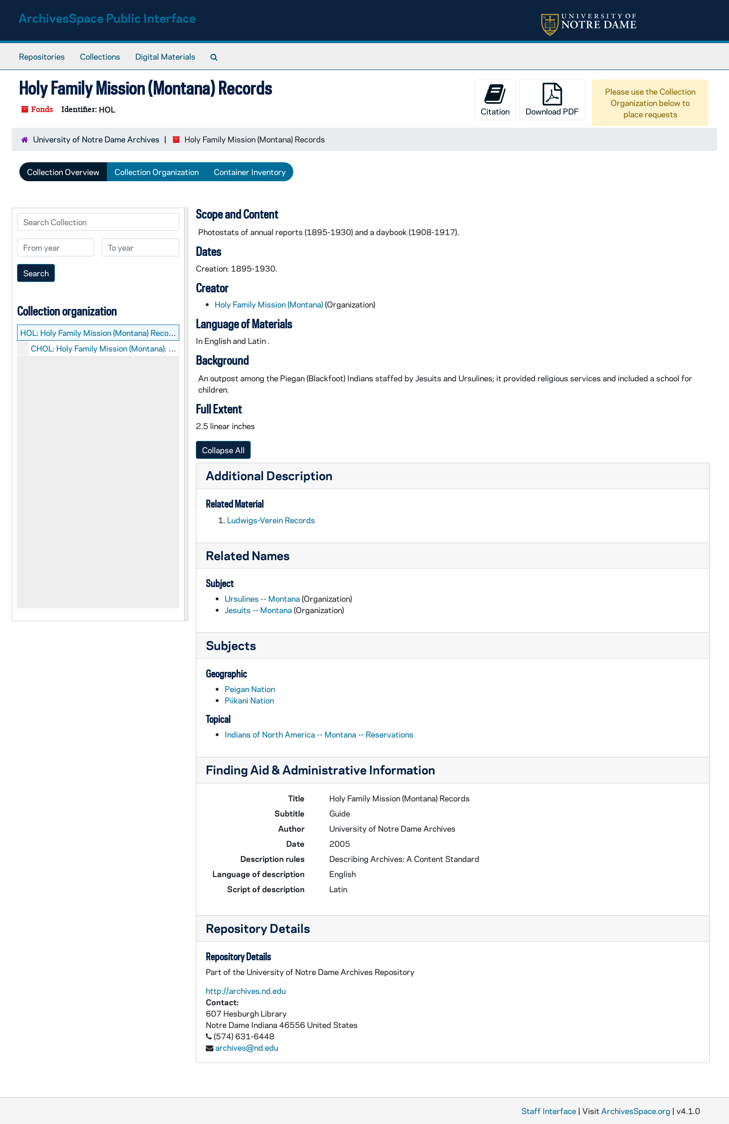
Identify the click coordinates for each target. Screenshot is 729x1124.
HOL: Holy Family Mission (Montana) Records (100, 332)
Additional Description (269, 475)
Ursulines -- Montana (262, 598)
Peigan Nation (250, 689)
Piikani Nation (249, 700)
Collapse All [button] (223, 450)
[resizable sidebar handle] (186, 414)
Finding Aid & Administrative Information (320, 769)
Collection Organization (156, 172)
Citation (495, 99)
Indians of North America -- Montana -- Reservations (319, 734)
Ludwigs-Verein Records (271, 520)
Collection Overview (63, 172)
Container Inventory (250, 172)
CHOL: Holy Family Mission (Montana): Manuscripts (122, 348)
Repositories (42, 56)
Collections (100, 56)
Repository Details (258, 928)
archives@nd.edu (246, 1047)
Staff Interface (548, 1111)
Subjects (231, 645)
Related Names (248, 555)
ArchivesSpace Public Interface (107, 18)
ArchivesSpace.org (635, 1111)
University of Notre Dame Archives (96, 139)
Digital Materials (165, 56)
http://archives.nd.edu (246, 990)
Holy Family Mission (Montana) (269, 304)
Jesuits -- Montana (258, 610)
